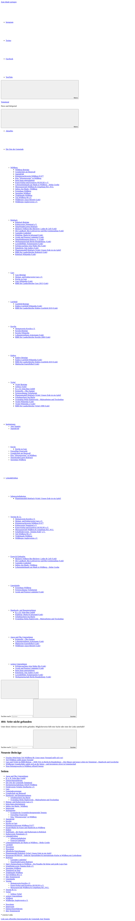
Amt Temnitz (15, 426)
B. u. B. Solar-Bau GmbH (25, 389)
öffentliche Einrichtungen (15, 851)
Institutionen (28, 424)
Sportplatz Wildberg (23, 193)
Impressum (10, 808)
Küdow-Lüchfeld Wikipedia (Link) (28, 306)
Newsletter (10, 847)
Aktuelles (9, 131)
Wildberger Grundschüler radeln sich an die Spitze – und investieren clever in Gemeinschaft (41, 764)
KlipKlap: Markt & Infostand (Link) (29, 235)
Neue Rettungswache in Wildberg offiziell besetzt (25, 766)
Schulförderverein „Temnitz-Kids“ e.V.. (30, 532)
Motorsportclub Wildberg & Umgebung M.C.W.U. (34, 187)
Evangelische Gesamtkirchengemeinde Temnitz (28, 813)
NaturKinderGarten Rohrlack (26, 227)
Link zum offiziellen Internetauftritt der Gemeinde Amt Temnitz (25, 919)
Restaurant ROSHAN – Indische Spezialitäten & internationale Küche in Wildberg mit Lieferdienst (43, 855)
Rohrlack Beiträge (22, 222)
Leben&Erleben (30, 478)
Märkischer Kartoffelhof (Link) (27, 364)
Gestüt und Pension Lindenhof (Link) (29, 237)
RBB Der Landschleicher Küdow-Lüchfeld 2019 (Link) (36, 308)
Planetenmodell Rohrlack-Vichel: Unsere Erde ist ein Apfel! (38, 250)
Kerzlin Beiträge (21, 331)
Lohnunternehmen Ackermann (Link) (29, 335)
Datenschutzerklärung (14, 780)
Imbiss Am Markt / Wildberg (26, 189)
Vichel (30, 382)
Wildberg (31, 168)
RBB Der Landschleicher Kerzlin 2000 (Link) (32, 337)
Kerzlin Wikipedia (22, 333)
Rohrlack (31, 220)
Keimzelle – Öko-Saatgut (25, 391)
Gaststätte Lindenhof (23, 233)
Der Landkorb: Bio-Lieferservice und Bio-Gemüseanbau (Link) (39, 231)
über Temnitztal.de (13, 877)
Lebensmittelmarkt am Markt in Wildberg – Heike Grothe (37, 185)
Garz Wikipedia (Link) (24, 281)
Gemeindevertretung (13, 791)
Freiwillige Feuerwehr (19, 451)
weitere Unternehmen (36, 664)
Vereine (9, 881)
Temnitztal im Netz (13, 870)
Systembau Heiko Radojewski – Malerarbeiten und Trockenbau (39, 399)
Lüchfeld (31, 302)
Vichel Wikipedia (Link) (24, 402)
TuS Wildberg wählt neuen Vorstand (19, 760)
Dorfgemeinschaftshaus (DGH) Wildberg (21, 785)
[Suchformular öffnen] (20, 689)
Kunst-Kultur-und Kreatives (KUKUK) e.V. (32, 183)
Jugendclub (19, 174)
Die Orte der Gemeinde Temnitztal (19, 783)
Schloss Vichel (20, 387)
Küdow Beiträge (21, 358)
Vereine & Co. (33, 517)
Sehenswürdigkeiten (36, 496)
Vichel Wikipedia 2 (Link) (25, 404)
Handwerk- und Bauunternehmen (41, 610)
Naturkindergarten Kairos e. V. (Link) (29, 239)
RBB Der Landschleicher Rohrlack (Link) (31, 252)
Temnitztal (5, 102)
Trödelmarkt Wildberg (23, 195)
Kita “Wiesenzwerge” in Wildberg (28, 178)
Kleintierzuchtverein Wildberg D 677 (29, 176)
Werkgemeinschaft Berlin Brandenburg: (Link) (33, 242)
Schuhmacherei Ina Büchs (25, 397)
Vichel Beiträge (21, 384)
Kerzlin (31, 326)
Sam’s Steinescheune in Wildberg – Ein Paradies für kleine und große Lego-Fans (36, 864)
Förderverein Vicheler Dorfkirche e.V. (20, 787)
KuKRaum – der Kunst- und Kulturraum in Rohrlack (26, 832)
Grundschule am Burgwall (25, 172)
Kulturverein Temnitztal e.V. (26, 224)
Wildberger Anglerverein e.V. (26, 202)
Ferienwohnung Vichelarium (26, 393)
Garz (30, 273)
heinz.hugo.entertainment (25, 180)
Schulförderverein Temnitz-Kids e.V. (20, 866)
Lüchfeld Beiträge (22, 304)
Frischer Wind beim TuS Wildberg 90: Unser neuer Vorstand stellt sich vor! (34, 758)
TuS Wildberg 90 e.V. (23, 197)
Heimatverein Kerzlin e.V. (25, 329)
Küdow (31, 355)
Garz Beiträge (20, 275)
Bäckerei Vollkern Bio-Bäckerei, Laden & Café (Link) (36, 229)
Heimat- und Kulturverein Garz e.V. (29, 277)
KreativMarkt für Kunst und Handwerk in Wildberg (25, 828)
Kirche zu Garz (21, 279)
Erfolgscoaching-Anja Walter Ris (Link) (30, 246)
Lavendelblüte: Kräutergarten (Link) (29, 244)
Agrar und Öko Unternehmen (39, 637)
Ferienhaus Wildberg (23, 191)
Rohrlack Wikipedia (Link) (25, 254)
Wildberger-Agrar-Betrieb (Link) (27, 200)
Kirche (30, 447)
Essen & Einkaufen (35, 556)
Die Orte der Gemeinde (32, 149)
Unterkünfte (32, 586)
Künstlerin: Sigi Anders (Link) (27, 248)
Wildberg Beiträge (22, 170)
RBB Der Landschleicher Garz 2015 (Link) (31, 283)
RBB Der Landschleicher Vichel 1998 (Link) (32, 406)
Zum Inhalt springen (9, 2)
